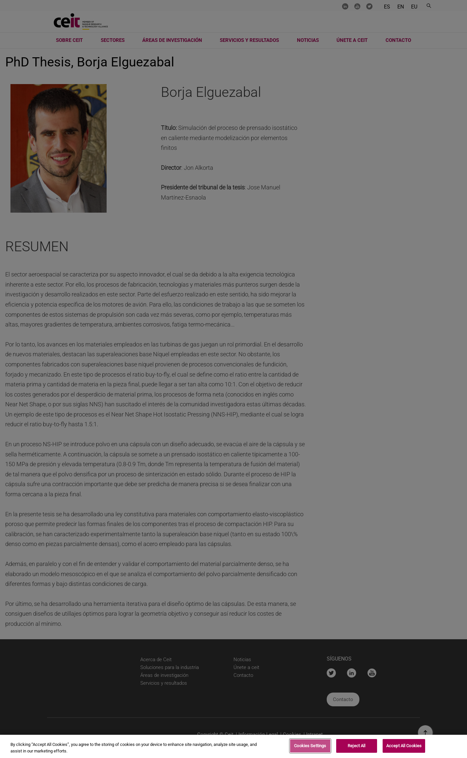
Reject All (356, 747)
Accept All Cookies (404, 747)
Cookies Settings (310, 747)
